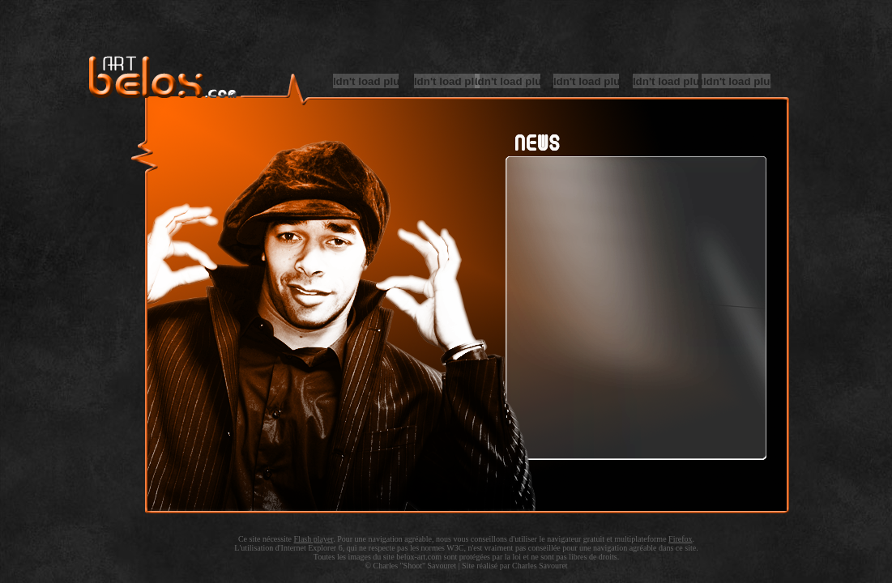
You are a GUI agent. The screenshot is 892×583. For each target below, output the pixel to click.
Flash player (314, 538)
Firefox (680, 538)
